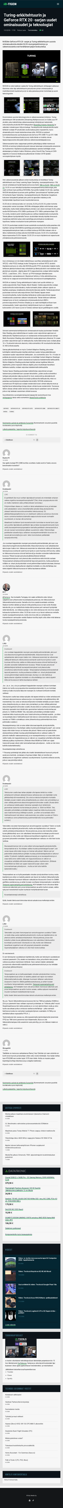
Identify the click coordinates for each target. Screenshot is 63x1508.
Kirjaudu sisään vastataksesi (12, 469)
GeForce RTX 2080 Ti (53, 408)
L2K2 (4, 643)
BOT (4, 592)
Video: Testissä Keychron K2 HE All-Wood (34, 1271)
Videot (8, 1249)
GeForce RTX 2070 (27, 408)
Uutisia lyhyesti (13, 1107)
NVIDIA (5, 411)
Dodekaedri (7, 489)
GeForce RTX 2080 (40, 408)
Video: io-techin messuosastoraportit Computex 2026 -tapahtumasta (37, 1259)
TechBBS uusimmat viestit (18, 1388)
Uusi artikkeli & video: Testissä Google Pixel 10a (37, 1285)
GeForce (5, 408)
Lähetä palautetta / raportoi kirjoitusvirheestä (19, 429)
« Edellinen (9, 440)
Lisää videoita (10, 1325)
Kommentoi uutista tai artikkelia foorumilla (18, 423)
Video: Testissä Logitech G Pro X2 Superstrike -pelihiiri (37, 1312)
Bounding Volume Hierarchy (44, 125)
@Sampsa (6, 597)
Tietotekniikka (32, 30)
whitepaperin (7, 398)
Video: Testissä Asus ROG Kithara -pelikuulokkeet (38, 1298)
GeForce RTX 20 (15, 408)
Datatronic (16, 1171)
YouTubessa (22, 1363)
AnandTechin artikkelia (38, 398)
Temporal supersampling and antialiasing (17, 885)
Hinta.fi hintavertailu (11, 1480)
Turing (12, 411)
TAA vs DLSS (44, 185)
